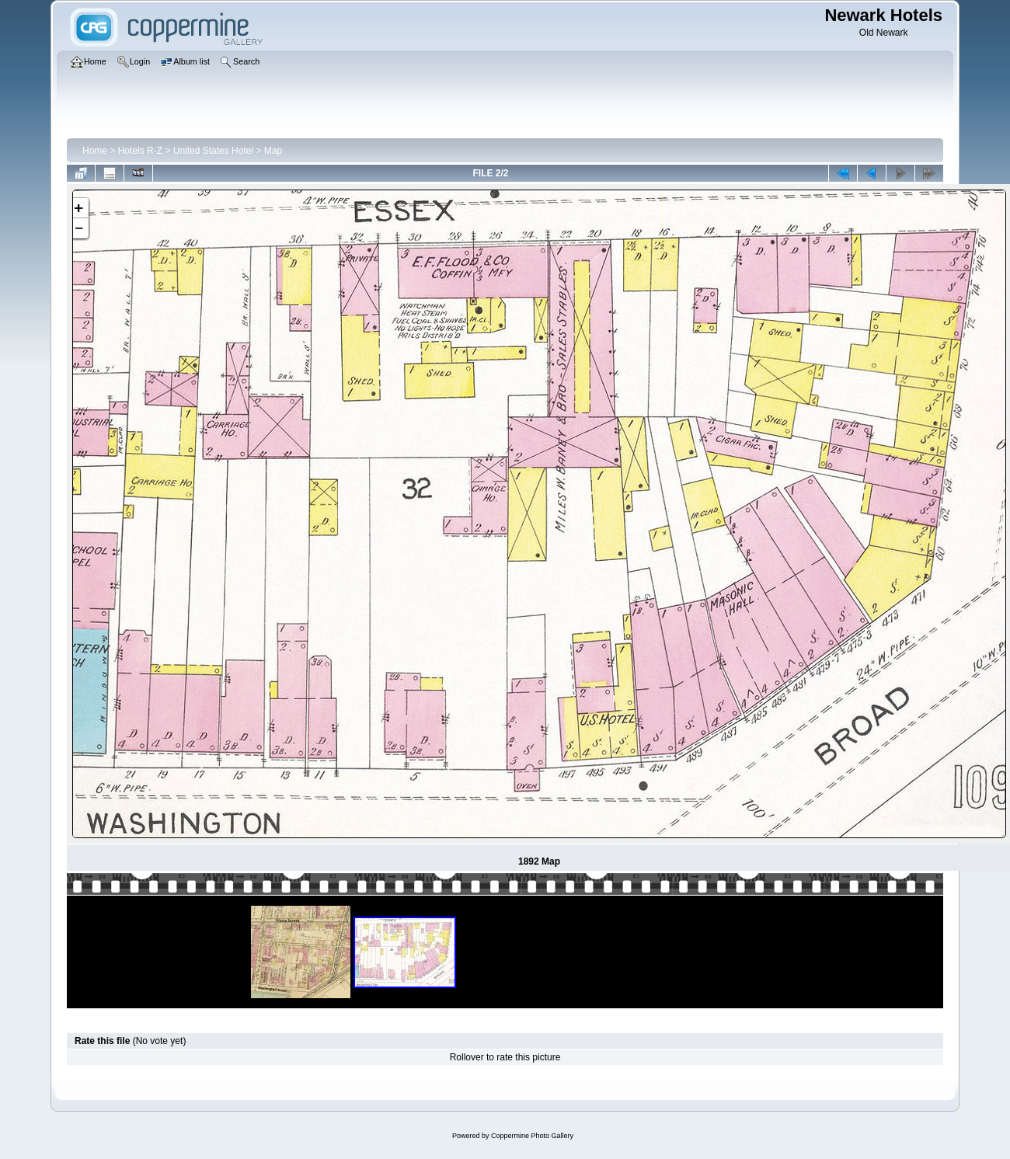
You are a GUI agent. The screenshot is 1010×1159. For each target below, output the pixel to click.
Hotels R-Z (140, 150)
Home (94, 150)
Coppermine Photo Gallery (532, 1136)
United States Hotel (213, 150)
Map (273, 150)
